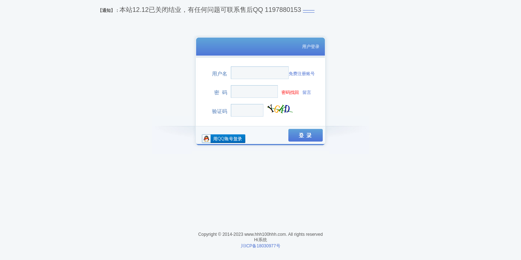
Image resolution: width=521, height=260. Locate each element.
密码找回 (290, 92)
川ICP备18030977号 (260, 245)
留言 (306, 92)
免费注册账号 (302, 73)
